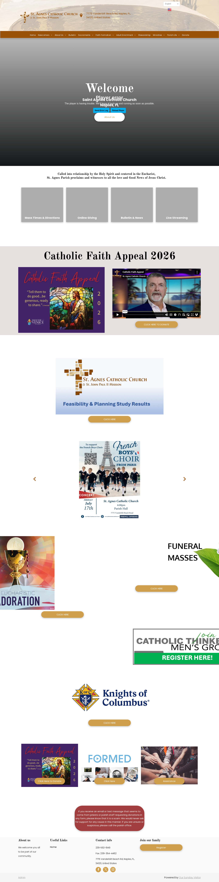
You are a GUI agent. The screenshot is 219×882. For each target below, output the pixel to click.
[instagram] (113, 870)
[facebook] (98, 870)
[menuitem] (33, 35)
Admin (21, 877)
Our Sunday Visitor (190, 877)
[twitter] (105, 870)
